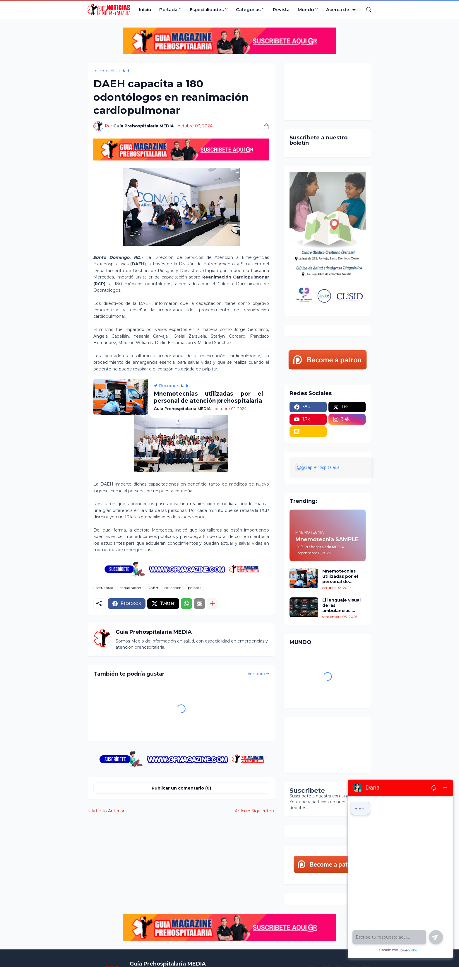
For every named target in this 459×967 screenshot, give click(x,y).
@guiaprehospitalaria (318, 467)
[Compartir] (264, 126)
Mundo (306, 9)
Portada (168, 9)
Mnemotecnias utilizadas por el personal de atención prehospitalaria (340, 576)
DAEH (153, 587)
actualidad (118, 71)
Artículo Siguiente (253, 811)
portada (194, 587)
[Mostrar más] (212, 603)
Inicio (145, 9)
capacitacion (130, 587)
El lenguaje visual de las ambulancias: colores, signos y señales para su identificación (341, 605)
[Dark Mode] (356, 10)
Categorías (248, 9)
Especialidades (207, 9)
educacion (173, 587)
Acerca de (337, 9)
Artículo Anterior (107, 811)
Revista (281, 9)
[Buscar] (366, 10)
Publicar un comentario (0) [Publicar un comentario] (181, 788)
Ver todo (256, 673)
